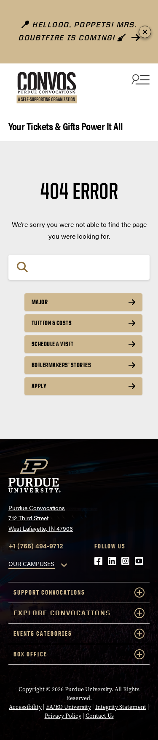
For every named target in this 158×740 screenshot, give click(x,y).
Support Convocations (79, 592)
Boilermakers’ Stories (61, 365)
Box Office (79, 654)
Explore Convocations (79, 613)
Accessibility (25, 707)
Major (40, 302)
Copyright (32, 689)
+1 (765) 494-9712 (35, 545)
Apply (39, 386)
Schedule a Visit (53, 344)
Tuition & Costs (52, 323)
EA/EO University (68, 707)
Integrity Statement (120, 707)
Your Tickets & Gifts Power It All (65, 125)
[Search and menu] (139, 79)
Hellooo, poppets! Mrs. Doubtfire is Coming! (77, 31)
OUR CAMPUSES (31, 563)
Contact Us (100, 716)
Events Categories (79, 634)
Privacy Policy (63, 716)
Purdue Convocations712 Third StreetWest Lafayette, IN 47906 (40, 517)
